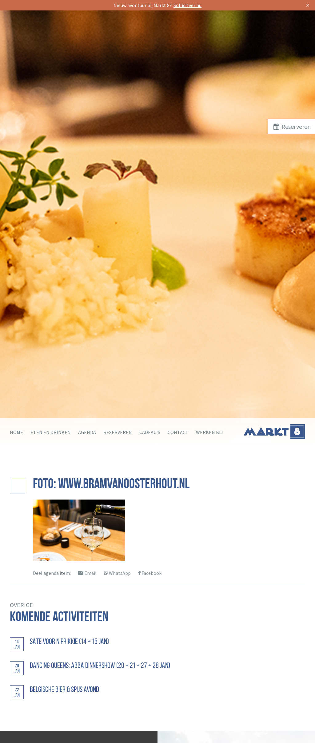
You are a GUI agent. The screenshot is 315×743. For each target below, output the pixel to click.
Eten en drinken (50, 432)
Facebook (149, 573)
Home (16, 432)
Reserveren (117, 432)
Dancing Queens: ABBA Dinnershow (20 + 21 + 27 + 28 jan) (100, 665)
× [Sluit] (307, 5)
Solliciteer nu (187, 5)
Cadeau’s (149, 432)
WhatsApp (117, 573)
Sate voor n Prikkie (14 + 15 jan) (69, 641)
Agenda (87, 432)
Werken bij (209, 432)
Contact (178, 432)
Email (87, 573)
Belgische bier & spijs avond (64, 689)
